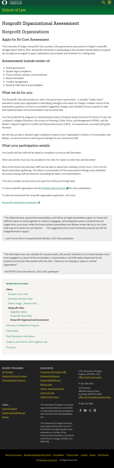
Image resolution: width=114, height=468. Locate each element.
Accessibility (58, 454)
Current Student (9, 408)
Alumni (5, 417)
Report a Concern (13, 454)
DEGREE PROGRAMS (12, 368)
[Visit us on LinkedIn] (94, 410)
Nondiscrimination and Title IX (37, 454)
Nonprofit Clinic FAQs (21, 316)
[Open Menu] (109, 2)
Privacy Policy (72, 454)
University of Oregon (48, 460)
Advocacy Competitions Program (22, 325)
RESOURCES (46, 368)
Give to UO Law (47, 392)
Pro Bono (11, 347)
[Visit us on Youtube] (85, 410)
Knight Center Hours (49, 397)
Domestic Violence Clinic (20, 298)
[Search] (103, 2)
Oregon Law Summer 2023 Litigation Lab (26, 342)
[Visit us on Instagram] (90, 410)
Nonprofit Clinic (16, 308)
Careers (84, 454)
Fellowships (12, 331)
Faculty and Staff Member (13, 413)
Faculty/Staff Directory (50, 380)
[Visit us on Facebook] (80, 410)
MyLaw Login (46, 384)
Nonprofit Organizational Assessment (29, 320)
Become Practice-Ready (17, 283)
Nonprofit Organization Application (19, 202)
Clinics (9, 289)
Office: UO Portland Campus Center (95, 397)
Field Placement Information (20, 336)
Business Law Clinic (18, 294)
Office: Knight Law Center (90, 377)
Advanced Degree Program (14, 376)
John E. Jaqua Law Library (52, 388)
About (93, 454)
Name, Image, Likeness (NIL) (23, 303)
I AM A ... (6, 405)
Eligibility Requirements (54, 188)
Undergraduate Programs (14, 380)
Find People (103, 454)
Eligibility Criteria (18, 312)
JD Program (7, 372)
